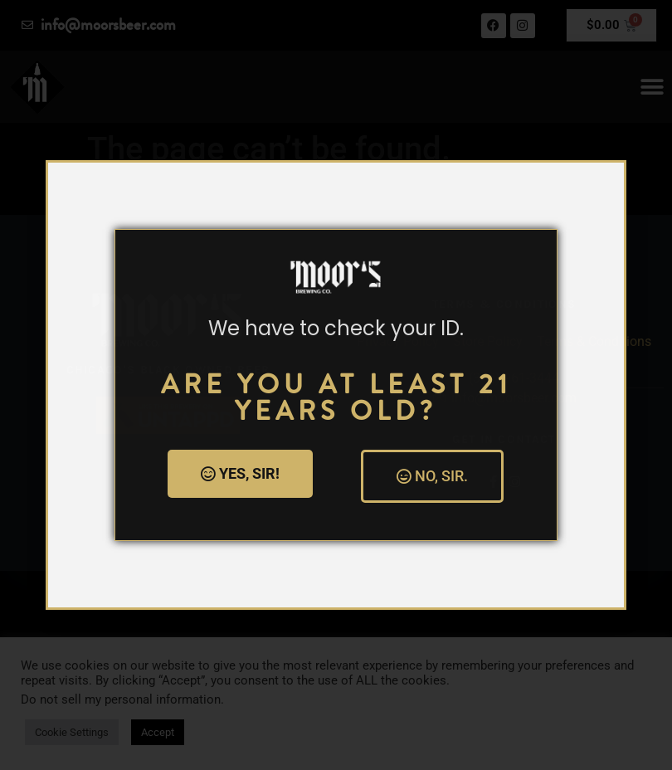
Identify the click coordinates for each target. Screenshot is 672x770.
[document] (336, 385)
